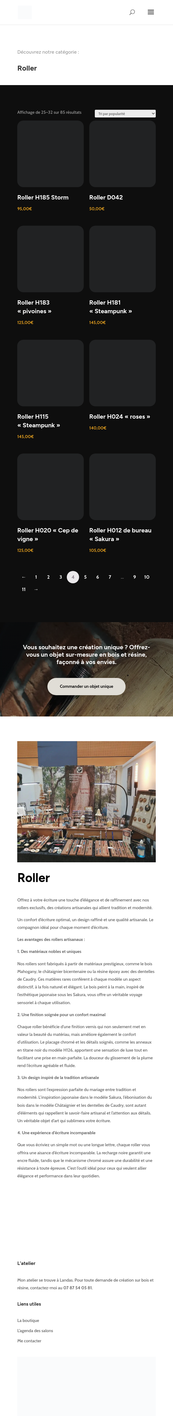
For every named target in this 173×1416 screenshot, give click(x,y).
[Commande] (125, 113)
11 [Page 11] (24, 589)
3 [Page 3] (60, 577)
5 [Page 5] (85, 577)
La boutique (28, 1320)
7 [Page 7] (110, 577)
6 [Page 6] (97, 577)
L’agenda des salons (35, 1330)
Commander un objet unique (86, 686)
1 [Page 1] (36, 577)
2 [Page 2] (48, 577)
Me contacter (29, 1341)
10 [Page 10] (147, 577)
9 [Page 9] (134, 577)
